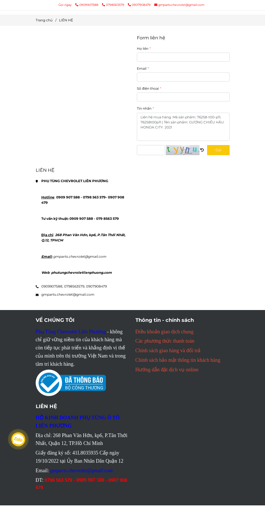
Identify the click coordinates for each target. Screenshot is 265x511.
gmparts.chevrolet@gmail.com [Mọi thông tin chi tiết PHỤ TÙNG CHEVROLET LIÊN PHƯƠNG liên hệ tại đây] (179, 5)
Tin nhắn (144, 108)
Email (141, 68)
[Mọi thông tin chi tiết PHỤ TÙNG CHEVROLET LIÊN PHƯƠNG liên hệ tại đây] (82, 97)
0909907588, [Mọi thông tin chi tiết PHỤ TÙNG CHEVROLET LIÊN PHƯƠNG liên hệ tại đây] (52, 286)
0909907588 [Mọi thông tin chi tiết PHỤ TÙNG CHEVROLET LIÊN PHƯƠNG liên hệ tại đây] (87, 5)
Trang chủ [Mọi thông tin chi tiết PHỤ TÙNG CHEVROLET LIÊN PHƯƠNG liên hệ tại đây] (44, 20)
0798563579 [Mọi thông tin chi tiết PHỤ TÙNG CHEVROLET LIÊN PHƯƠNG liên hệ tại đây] (113, 5)
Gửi (218, 150)
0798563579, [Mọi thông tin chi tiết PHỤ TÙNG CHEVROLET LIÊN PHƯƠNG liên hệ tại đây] (74, 286)
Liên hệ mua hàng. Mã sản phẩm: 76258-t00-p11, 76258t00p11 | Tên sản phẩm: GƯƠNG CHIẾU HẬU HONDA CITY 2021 (183, 127)
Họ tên (142, 48)
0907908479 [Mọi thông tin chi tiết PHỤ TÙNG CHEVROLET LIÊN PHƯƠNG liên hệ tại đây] (139, 5)
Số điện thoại (148, 88)
